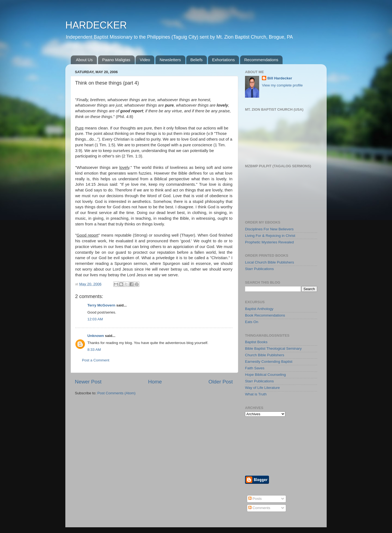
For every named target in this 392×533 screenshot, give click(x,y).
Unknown (95, 336)
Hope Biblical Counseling (265, 375)
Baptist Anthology (259, 309)
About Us (84, 59)
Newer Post (88, 382)
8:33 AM (94, 350)
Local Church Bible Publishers (269, 262)
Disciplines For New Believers (269, 229)
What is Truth (256, 394)
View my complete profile (282, 85)
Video (145, 59)
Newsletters (170, 59)
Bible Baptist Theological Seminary (273, 348)
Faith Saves (254, 368)
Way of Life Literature (262, 388)
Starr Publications (259, 269)
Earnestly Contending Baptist (268, 362)
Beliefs (196, 59)
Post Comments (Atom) (116, 393)
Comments (259, 508)
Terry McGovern (101, 305)
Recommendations (261, 59)
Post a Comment (95, 360)
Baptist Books (256, 342)
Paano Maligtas (116, 59)
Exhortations (223, 59)
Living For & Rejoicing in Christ (270, 236)
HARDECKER (96, 25)
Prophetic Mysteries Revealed (269, 242)
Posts (255, 499)
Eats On (251, 322)
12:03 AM (95, 319)
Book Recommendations (265, 315)
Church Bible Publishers (264, 355)
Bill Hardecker (279, 78)
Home (155, 382)
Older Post (221, 382)
